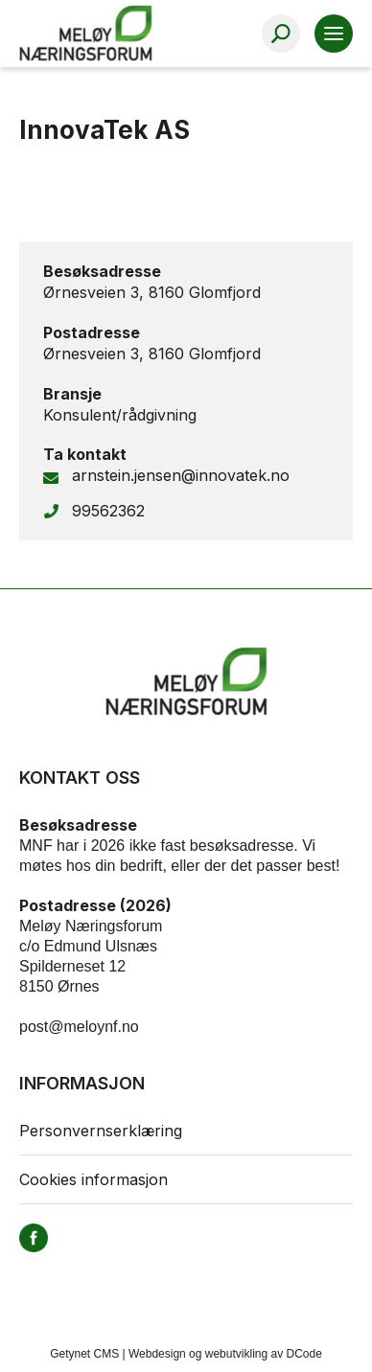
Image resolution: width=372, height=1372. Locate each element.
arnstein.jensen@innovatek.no (181, 475)
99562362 (108, 510)
